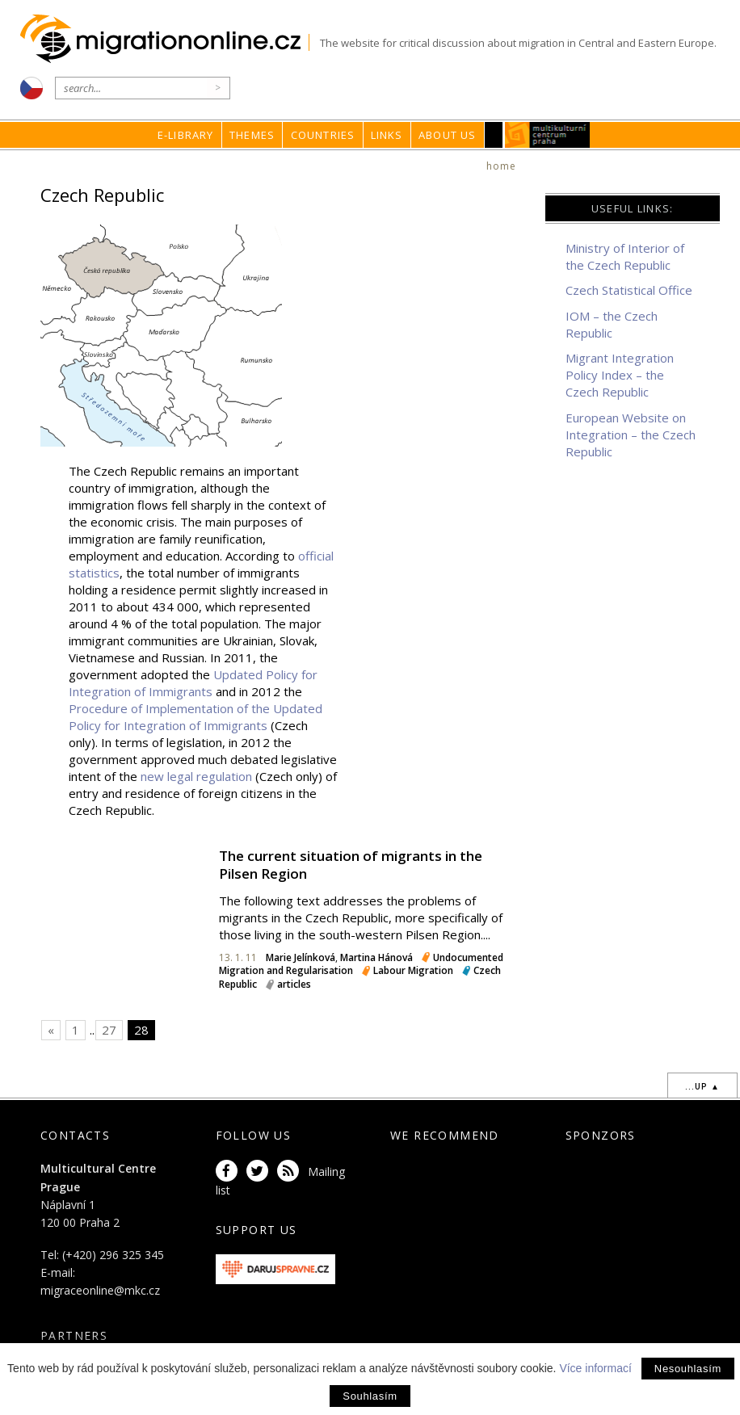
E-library (186, 135)
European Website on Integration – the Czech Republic (631, 434)
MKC (547, 135)
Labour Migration (413, 970)
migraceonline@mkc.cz (100, 1290)
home (501, 166)
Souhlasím (370, 1396)
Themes (252, 135)
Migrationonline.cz (164, 39)
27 (109, 1030)
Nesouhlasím (687, 1369)
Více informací (595, 1368)
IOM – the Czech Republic (612, 324)
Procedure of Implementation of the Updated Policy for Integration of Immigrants (195, 716)
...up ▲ (702, 1086)
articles (294, 984)
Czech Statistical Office (629, 290)
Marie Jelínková (300, 957)
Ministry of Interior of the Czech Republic (625, 256)
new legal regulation (196, 776)
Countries (323, 135)
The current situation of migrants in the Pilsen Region (350, 864)
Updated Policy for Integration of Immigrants (193, 682)
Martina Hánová (376, 957)
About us (447, 135)
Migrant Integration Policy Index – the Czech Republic (620, 375)
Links (387, 135)
